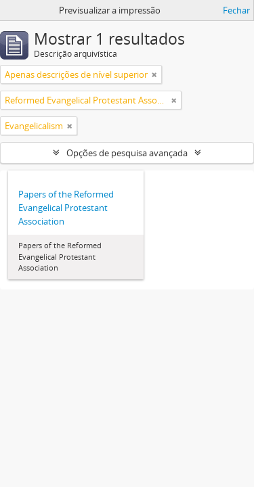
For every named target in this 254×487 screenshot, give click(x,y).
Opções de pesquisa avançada (127, 153)
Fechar (236, 10)
